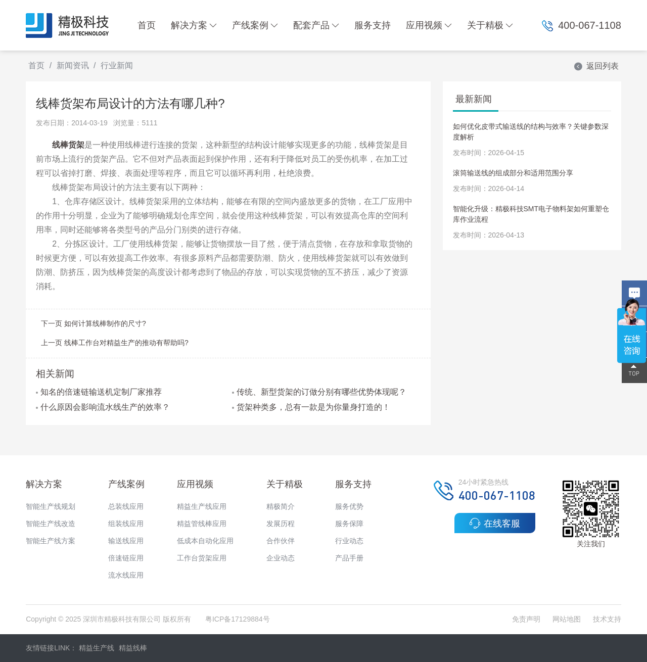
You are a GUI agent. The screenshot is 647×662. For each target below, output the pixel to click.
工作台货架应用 (201, 558)
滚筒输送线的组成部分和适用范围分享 (513, 173)
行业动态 (349, 541)
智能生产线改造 (50, 523)
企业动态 (280, 558)
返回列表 (596, 66)
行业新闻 (117, 65)
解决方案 (194, 25)
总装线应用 (126, 506)
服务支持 (372, 25)
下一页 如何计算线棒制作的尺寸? (93, 323)
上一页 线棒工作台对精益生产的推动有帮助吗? (115, 343)
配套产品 (316, 25)
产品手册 (349, 558)
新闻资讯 (73, 65)
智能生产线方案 (50, 541)
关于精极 (490, 25)
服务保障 (349, 523)
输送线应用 (126, 541)
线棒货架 (68, 144)
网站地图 (566, 619)
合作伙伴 (280, 541)
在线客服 (494, 523)
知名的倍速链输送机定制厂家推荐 (99, 392)
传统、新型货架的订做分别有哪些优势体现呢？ (319, 392)
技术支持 (607, 619)
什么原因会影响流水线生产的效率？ (103, 407)
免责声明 (527, 619)
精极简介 (280, 506)
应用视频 (429, 25)
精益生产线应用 (201, 506)
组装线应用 (126, 523)
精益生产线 (96, 648)
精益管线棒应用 (201, 523)
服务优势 (349, 506)
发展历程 (280, 523)
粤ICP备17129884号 (237, 619)
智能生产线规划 (50, 506)
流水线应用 (126, 575)
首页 (146, 25)
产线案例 (255, 25)
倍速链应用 (126, 558)
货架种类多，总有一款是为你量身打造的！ (311, 407)
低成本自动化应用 (205, 541)
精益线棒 (133, 648)
